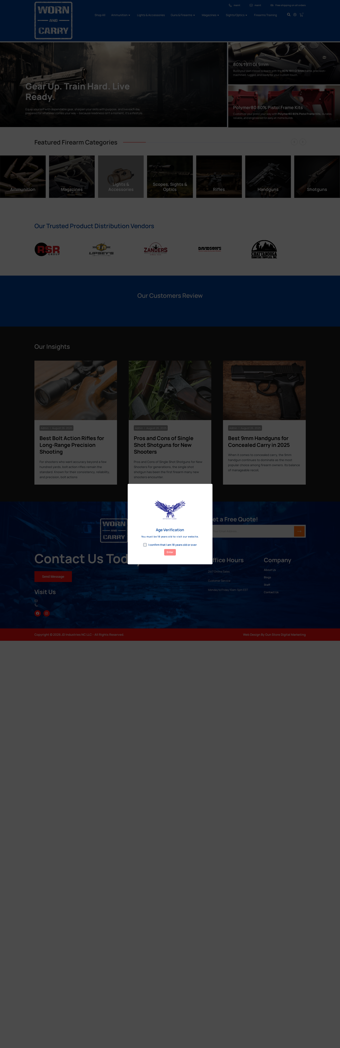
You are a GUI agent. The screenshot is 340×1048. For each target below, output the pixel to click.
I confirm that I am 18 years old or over (170, 544)
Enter (170, 552)
